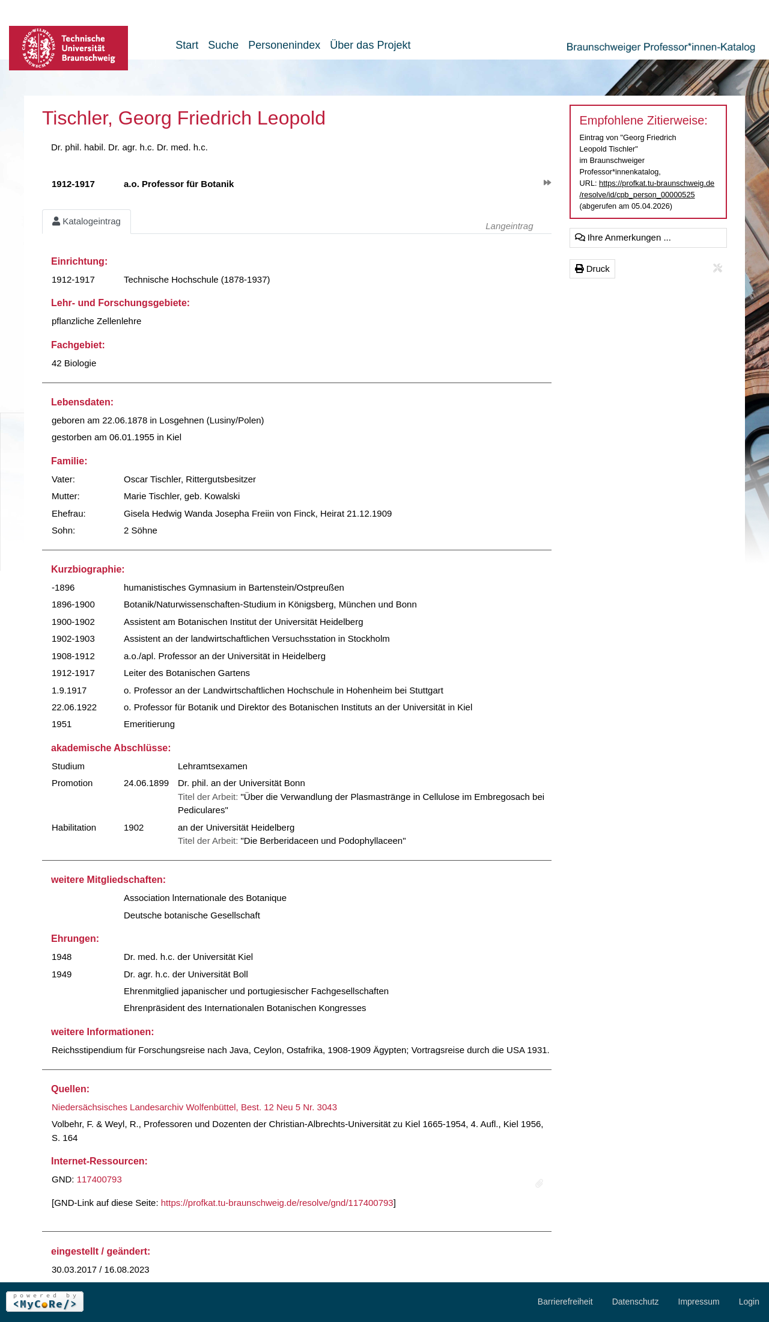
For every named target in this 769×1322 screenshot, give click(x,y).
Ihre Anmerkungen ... (623, 237)
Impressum (699, 1301)
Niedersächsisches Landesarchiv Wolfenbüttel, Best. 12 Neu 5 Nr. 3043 (194, 1107)
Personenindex (284, 45)
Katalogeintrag (86, 221)
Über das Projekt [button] (370, 45)
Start (186, 45)
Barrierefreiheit (565, 1301)
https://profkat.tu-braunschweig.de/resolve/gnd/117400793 (277, 1202)
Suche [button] (223, 45)
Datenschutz (635, 1301)
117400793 (99, 1179)
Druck (592, 268)
